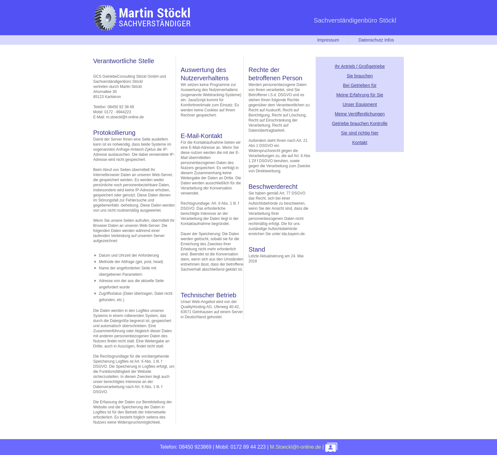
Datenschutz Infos (376, 40)
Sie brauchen (360, 75)
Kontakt (359, 142)
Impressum (328, 40)
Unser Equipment (360, 104)
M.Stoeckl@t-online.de (295, 447)
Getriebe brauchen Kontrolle (359, 123)
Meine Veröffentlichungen (360, 113)
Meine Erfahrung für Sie (359, 94)
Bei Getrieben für (360, 85)
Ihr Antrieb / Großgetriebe (360, 66)
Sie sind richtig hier (359, 132)
